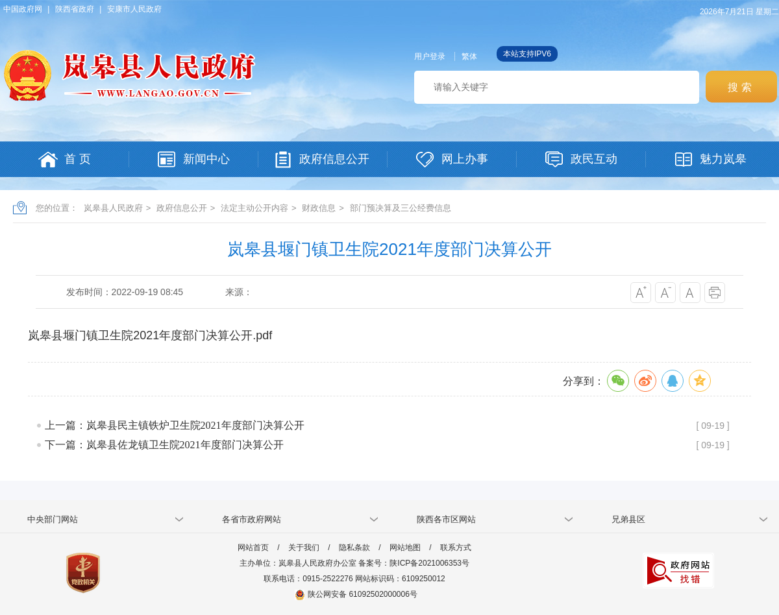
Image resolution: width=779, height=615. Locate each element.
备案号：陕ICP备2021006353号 (413, 563)
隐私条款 (354, 547)
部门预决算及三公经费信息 (400, 208)
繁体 (469, 56)
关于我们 (303, 547)
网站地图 (405, 547)
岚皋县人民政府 (113, 208)
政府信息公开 (181, 208)
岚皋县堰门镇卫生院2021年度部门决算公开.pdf (150, 335)
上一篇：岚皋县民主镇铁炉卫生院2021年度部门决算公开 (174, 425)
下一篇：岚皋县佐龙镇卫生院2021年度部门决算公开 (164, 444)
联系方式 (455, 547)
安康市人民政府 (134, 9)
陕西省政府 (74, 9)
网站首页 (253, 547)
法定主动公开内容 (254, 208)
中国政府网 (22, 9)
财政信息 (319, 208)
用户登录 (429, 56)
